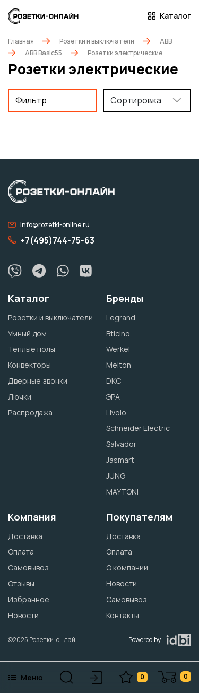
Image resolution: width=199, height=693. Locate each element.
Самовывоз (28, 567)
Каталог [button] (169, 16)
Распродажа (30, 413)
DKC (113, 381)
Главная (21, 41)
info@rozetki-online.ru (49, 224)
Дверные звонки (37, 381)
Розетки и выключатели (96, 41)
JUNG (115, 476)
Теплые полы (31, 349)
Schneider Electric (138, 428)
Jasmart (120, 460)
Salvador (121, 444)
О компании (127, 567)
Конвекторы (29, 365)
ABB (166, 41)
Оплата (21, 552)
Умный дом (27, 333)
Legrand (120, 318)
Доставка (25, 536)
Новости (23, 615)
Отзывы (21, 583)
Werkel (118, 349)
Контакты (122, 615)
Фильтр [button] (31, 100)
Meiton (118, 365)
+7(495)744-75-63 (51, 240)
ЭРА (113, 397)
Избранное (28, 599)
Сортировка (135, 100)
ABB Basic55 (43, 52)
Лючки (19, 397)
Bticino (118, 333)
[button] (66, 677)
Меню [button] (25, 677)
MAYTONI (122, 492)
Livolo (116, 413)
